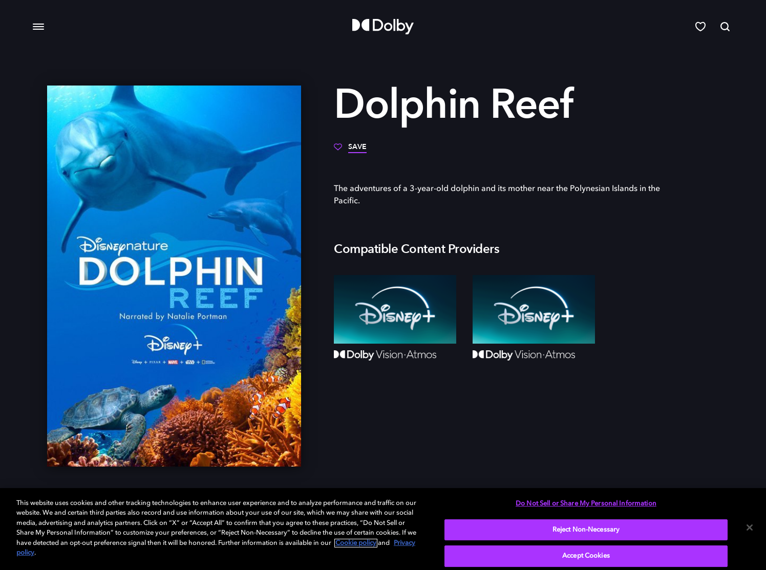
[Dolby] (383, 26)
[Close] (749, 527)
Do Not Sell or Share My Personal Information (586, 503)
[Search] (725, 26)
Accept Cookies (586, 556)
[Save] (350, 150)
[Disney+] (395, 309)
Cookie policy (355, 543)
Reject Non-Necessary (586, 529)
